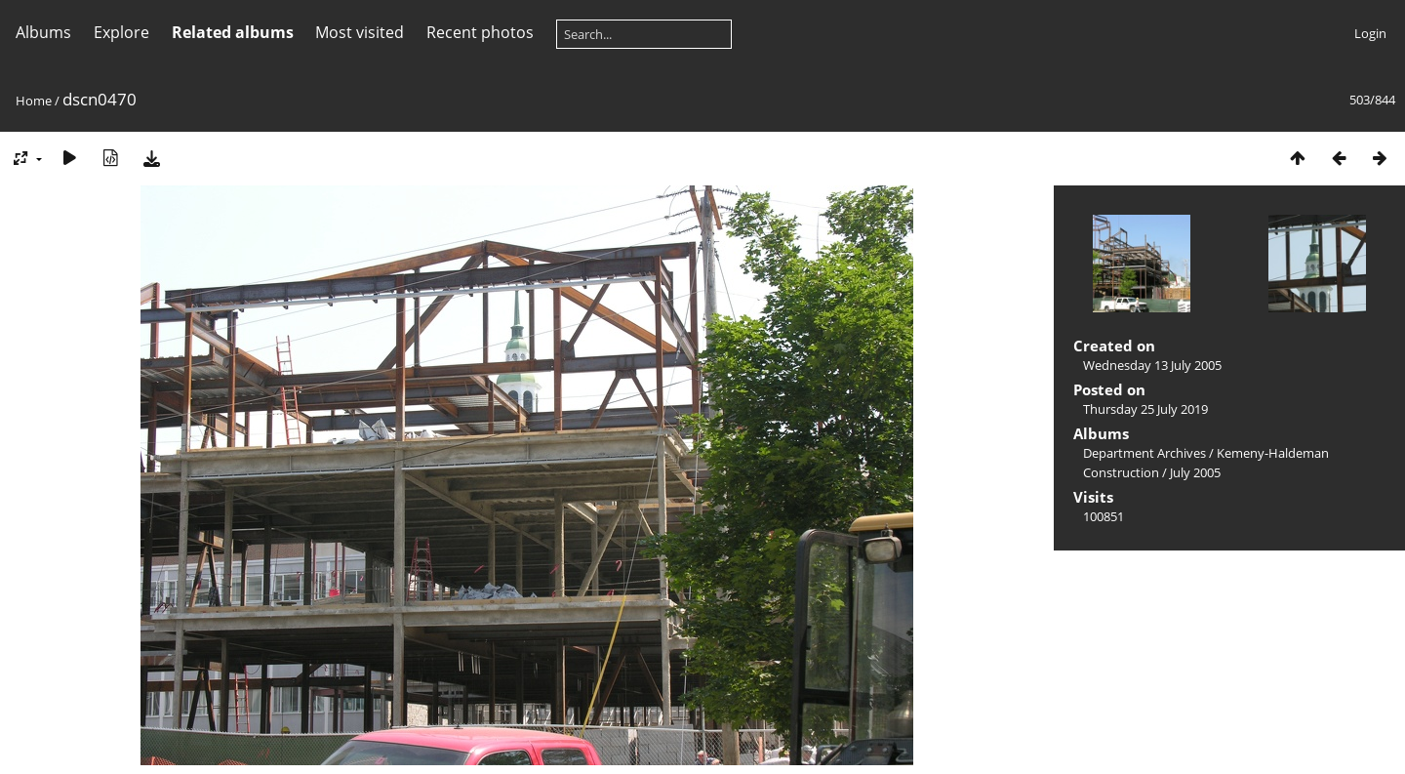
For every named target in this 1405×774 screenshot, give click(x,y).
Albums (43, 32)
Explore (121, 32)
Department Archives (1144, 453)
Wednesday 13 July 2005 (1152, 365)
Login (1370, 33)
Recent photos (480, 32)
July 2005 (1195, 472)
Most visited (359, 32)
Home (34, 100)
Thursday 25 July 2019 (1145, 409)
